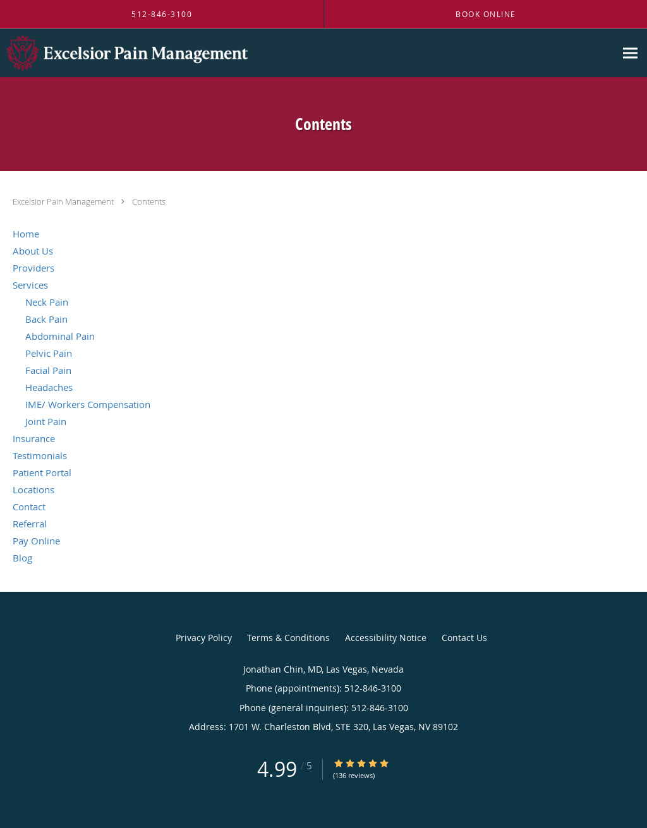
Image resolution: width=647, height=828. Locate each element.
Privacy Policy (204, 638)
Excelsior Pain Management (64, 201)
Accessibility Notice (385, 638)
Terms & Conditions (288, 638)
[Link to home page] (124, 53)
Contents (149, 201)
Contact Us (464, 638)
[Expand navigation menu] (630, 53)
